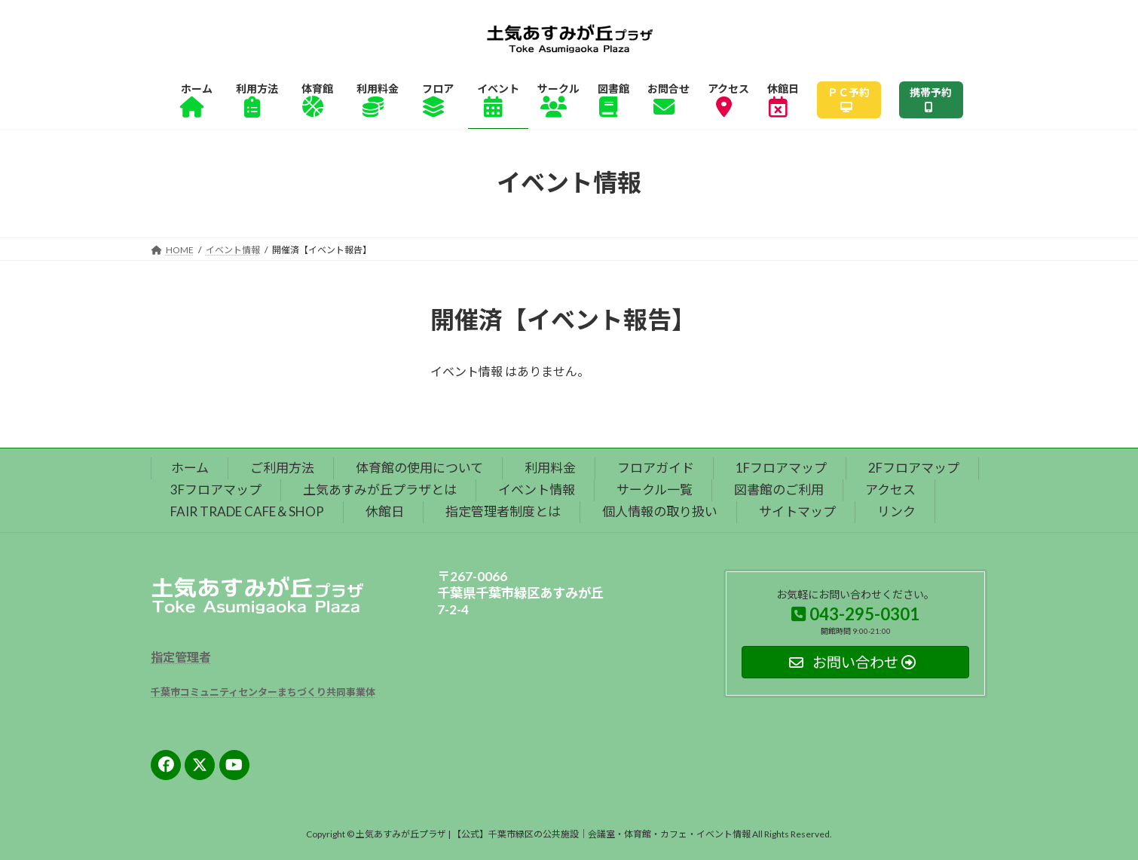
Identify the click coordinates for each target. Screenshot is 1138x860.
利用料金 (550, 468)
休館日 (385, 511)
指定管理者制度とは (503, 511)
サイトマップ (797, 511)
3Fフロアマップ (216, 489)
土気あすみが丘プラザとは (380, 489)
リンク (896, 511)
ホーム (190, 468)
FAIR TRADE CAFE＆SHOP (247, 511)
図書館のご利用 (779, 489)
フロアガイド (655, 468)
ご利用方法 (282, 468)
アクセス (890, 489)
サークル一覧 (654, 489)
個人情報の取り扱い (659, 511)
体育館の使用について (419, 468)
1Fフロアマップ (781, 468)
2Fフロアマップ (913, 468)
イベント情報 (536, 489)
